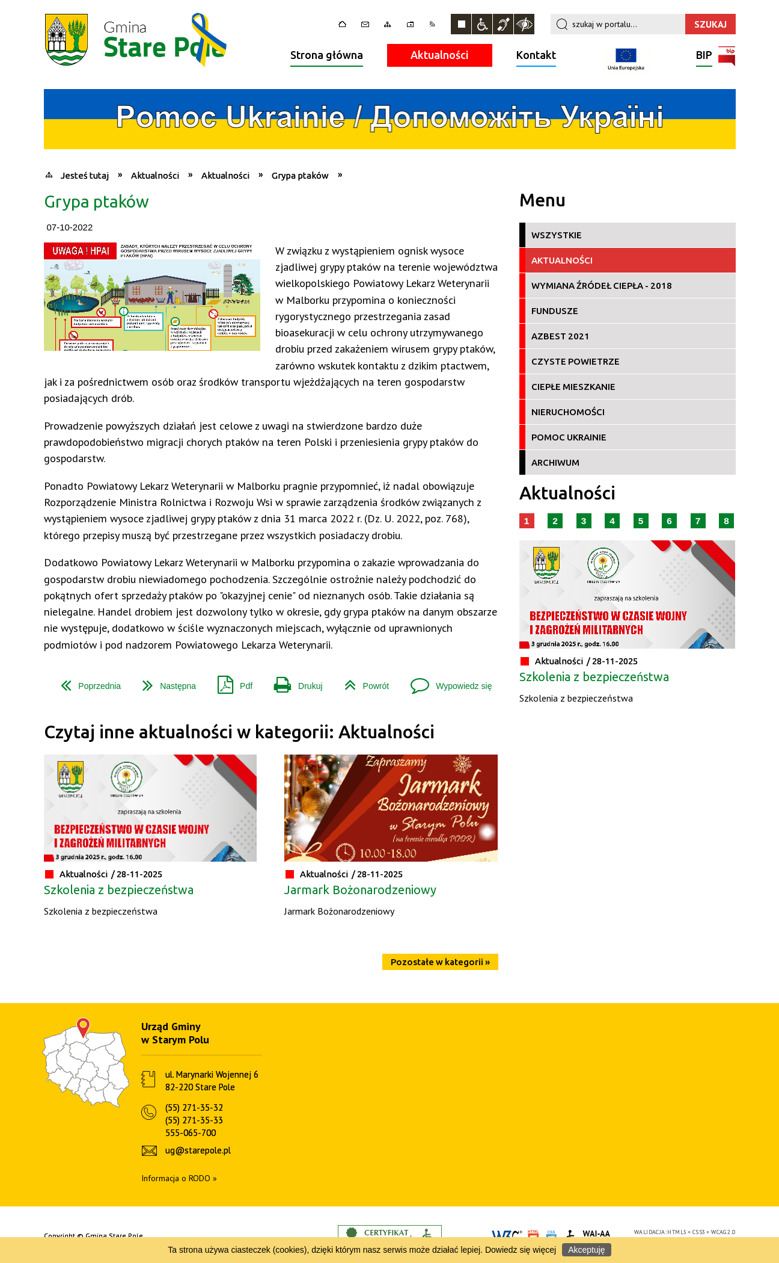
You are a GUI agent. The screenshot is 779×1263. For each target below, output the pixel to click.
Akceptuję (586, 1250)
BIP (704, 56)
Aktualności (440, 55)
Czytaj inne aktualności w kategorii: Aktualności (239, 732)
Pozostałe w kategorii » (440, 962)
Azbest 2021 (560, 336)
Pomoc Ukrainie (568, 437)
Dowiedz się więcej (520, 1250)
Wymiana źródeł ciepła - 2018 (601, 285)
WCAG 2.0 (723, 1232)
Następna (164, 681)
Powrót (362, 681)
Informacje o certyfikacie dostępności (390, 1236)
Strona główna (326, 55)
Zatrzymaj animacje (461, 24)
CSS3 (699, 1232)
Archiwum (555, 462)
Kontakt (536, 55)
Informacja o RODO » (179, 1178)
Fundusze (554, 311)
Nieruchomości (568, 412)
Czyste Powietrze (575, 361)
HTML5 (676, 1232)
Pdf (230, 681)
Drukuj (293, 681)
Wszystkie (556, 235)
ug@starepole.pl (198, 1150)
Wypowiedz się (446, 681)
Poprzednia (86, 681)
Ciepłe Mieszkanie (573, 386)
